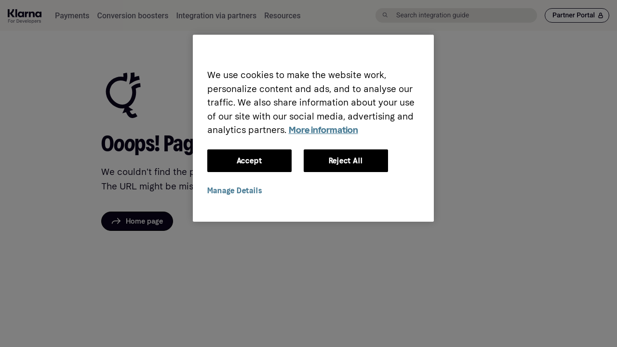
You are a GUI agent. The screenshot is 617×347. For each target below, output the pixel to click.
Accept (249, 160)
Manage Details (234, 190)
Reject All (346, 160)
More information (323, 129)
